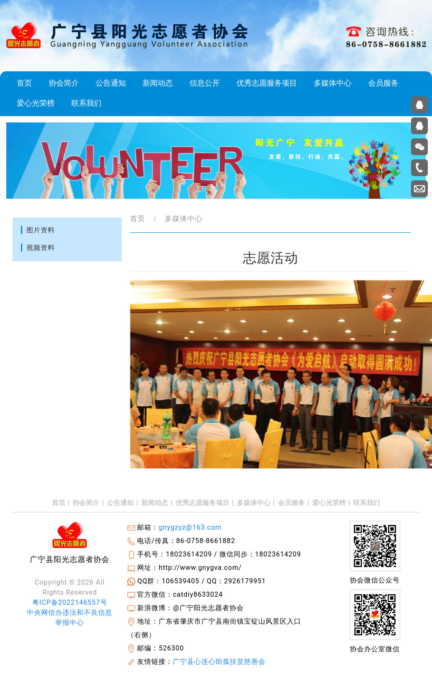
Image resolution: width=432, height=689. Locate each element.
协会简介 (64, 83)
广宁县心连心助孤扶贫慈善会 (219, 662)
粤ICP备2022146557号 (69, 602)
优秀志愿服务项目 (267, 83)
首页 (24, 83)
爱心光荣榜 (36, 103)
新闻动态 (158, 83)
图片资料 (40, 230)
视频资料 (40, 248)
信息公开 (205, 83)
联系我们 (86, 103)
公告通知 (111, 83)
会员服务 (383, 83)
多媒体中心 (332, 83)
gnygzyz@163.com (190, 527)
